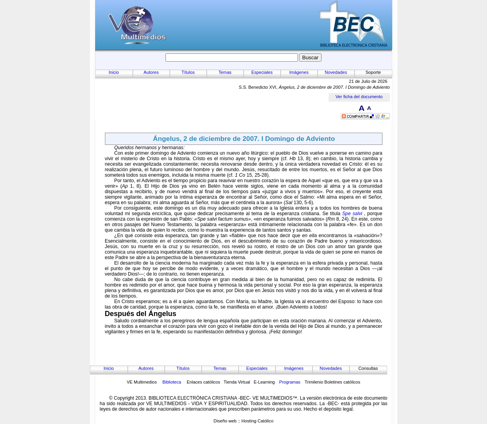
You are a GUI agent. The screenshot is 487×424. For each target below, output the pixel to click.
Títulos (188, 72)
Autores (151, 72)
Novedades (336, 72)
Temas (225, 72)
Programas (289, 382)
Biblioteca (171, 382)
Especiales (261, 72)
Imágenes (299, 72)
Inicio (113, 72)
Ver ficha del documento (358, 96)
